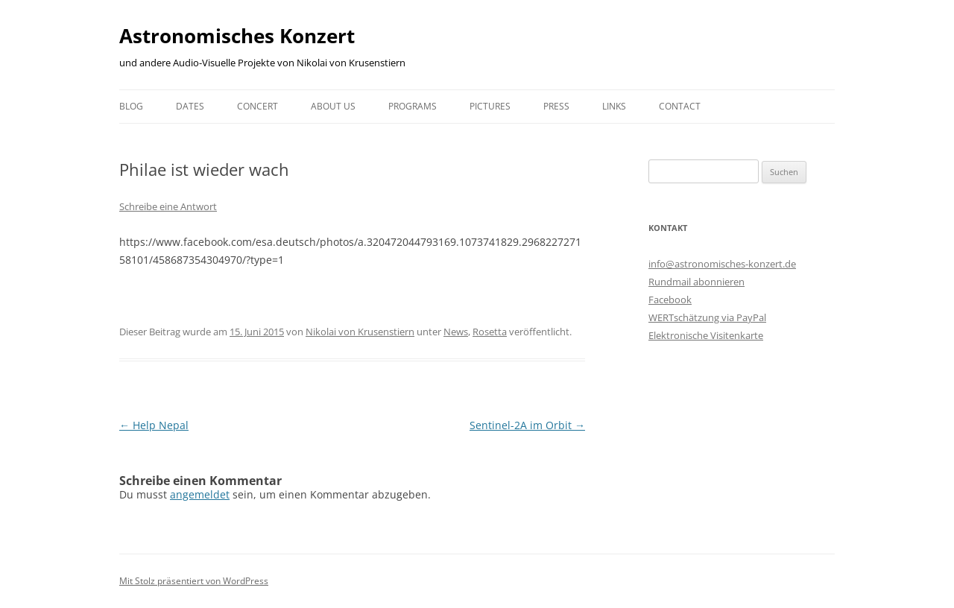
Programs (412, 106)
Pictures (490, 106)
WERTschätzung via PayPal (707, 317)
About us (333, 106)
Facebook (670, 299)
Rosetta (490, 331)
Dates (190, 106)
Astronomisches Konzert (237, 35)
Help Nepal (154, 425)
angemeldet (200, 494)
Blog (131, 106)
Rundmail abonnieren (696, 281)
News (455, 331)
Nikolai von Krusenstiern (360, 331)
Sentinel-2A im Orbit (527, 425)
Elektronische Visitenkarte (705, 335)
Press (556, 106)
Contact (680, 106)
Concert (257, 106)
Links (614, 106)
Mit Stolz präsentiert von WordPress (193, 580)
